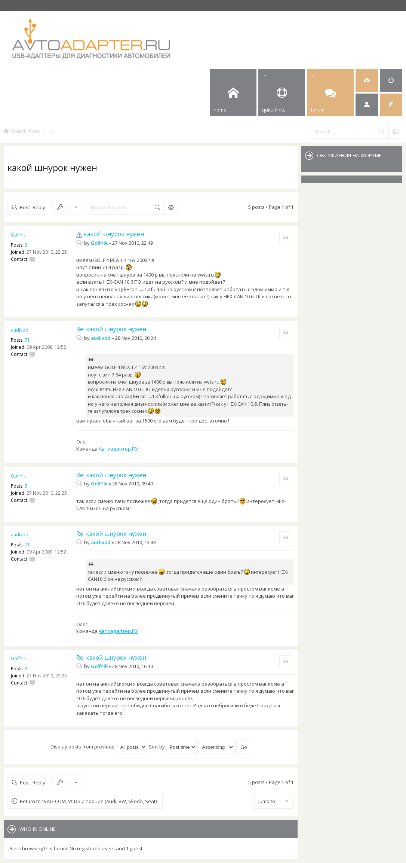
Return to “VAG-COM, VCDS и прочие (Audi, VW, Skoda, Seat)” (89, 801)
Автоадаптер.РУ (118, 448)
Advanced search (171, 207)
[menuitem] (367, 80)
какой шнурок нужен (52, 167)
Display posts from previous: (98, 746)
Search (157, 207)
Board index (25, 130)
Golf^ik (18, 235)
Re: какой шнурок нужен (111, 329)
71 (27, 340)
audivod (19, 330)
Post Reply (32, 207)
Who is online (37, 829)
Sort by (173, 746)
